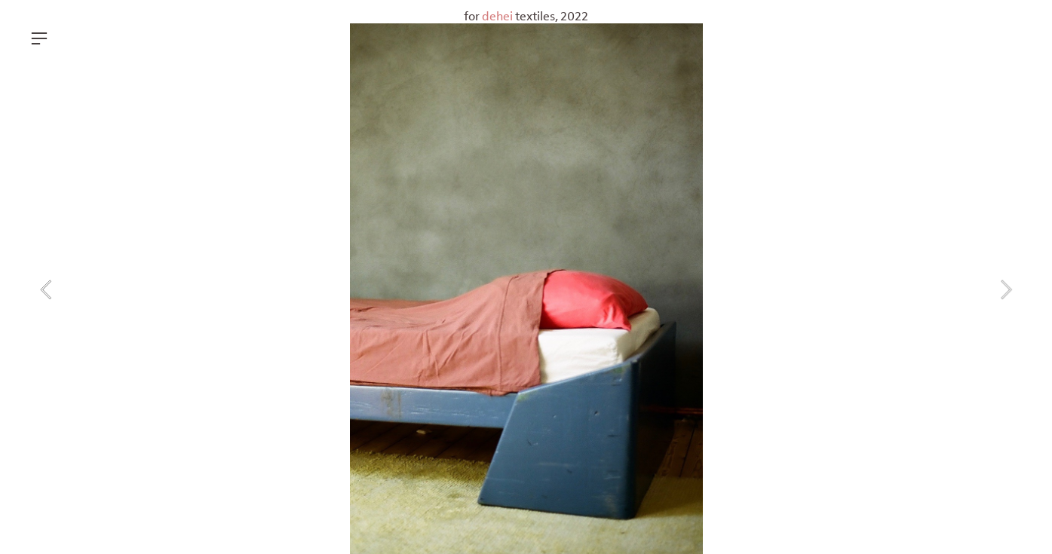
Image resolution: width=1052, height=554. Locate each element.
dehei (498, 16)
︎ (39, 39)
